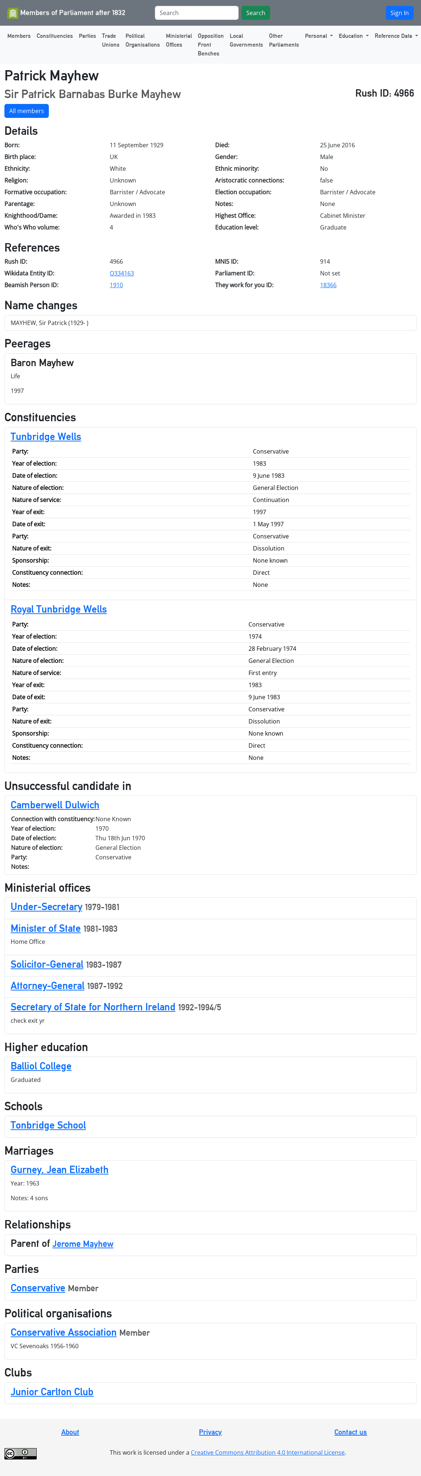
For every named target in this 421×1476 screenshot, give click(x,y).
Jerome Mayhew (82, 1243)
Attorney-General (47, 985)
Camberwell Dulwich (55, 805)
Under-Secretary (46, 906)
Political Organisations (143, 40)
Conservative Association (64, 1332)
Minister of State (46, 928)
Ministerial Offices (179, 40)
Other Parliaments (284, 40)
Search (255, 13)
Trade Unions (111, 40)
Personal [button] (317, 35)
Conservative (38, 1287)
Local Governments (246, 40)
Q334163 (122, 273)
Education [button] (351, 35)
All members (26, 111)
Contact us (350, 1432)
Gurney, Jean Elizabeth (60, 1169)
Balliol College (41, 1066)
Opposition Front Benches (211, 44)
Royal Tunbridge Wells (59, 609)
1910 (116, 285)
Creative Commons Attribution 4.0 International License (268, 1452)
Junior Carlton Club (52, 1391)
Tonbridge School (48, 1125)
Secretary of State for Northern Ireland (93, 1007)
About (70, 1432)
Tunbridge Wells (46, 436)
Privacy (210, 1432)
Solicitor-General (47, 964)
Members (19, 35)
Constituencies (55, 35)
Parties (87, 35)
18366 (328, 285)
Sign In (400, 13)
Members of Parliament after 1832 (66, 13)
